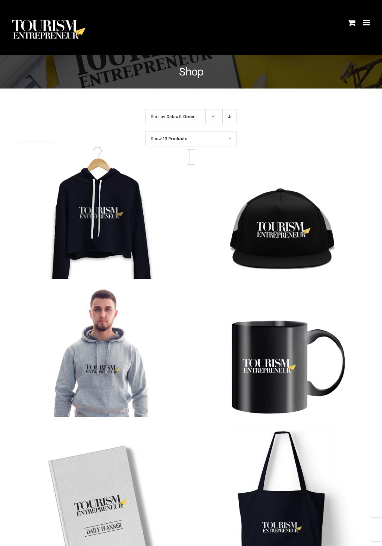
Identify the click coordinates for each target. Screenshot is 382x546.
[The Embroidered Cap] (283, 229)
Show (169, 138)
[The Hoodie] (99, 367)
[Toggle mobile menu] (367, 23)
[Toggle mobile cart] (352, 23)
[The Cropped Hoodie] (99, 229)
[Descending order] (229, 116)
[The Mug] (283, 367)
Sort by (173, 116)
